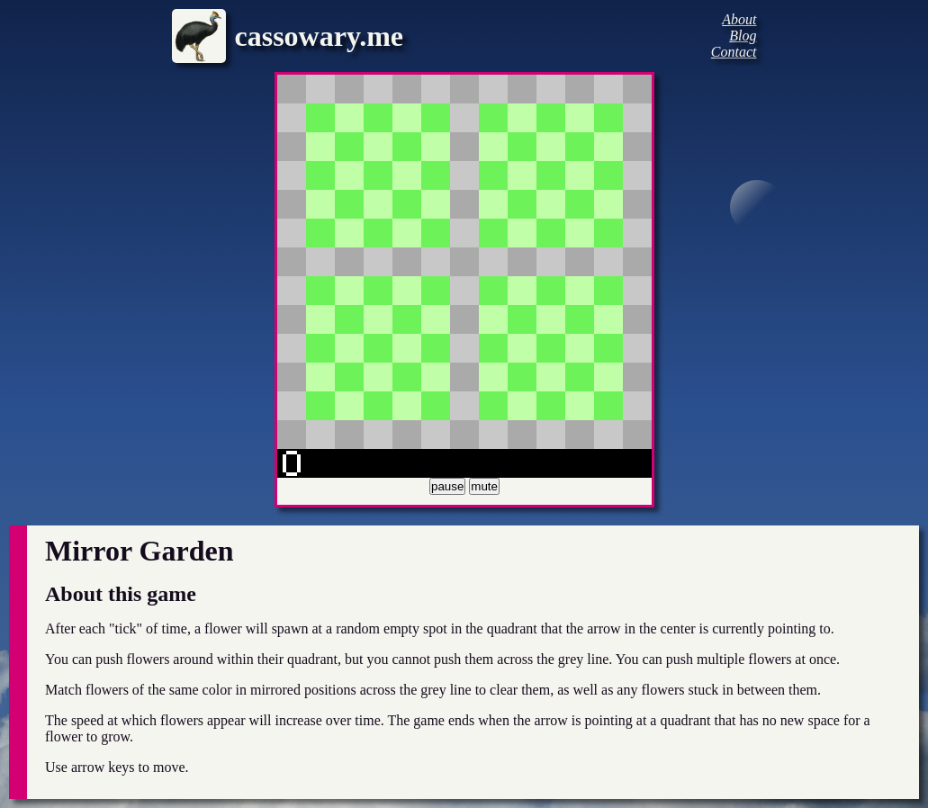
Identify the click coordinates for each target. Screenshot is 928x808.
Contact (734, 51)
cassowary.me (319, 36)
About (739, 19)
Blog (742, 35)
